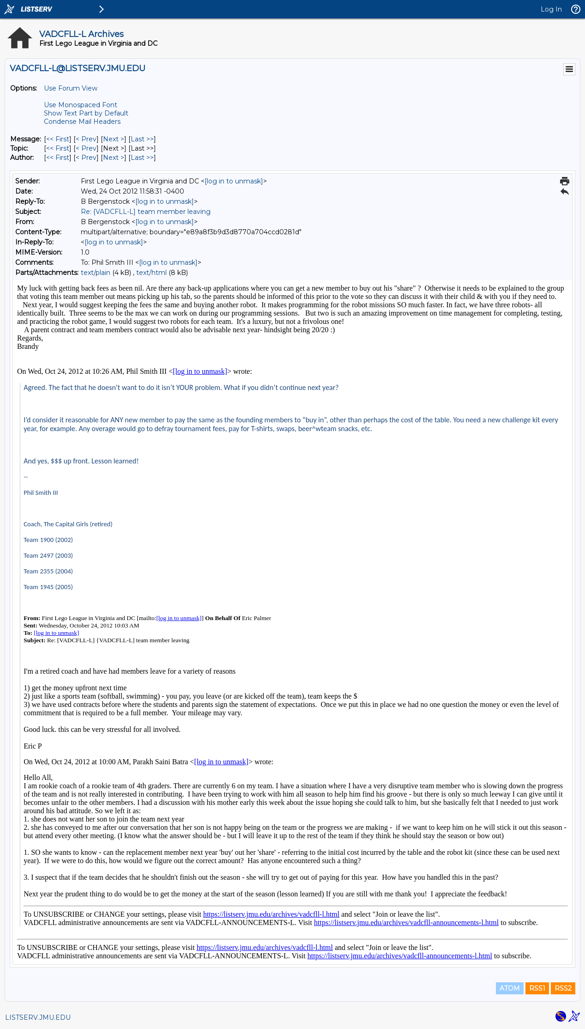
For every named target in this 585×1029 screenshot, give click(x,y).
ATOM (510, 988)
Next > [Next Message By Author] (113, 157)
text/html (151, 272)
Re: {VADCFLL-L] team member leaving (146, 211)
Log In (551, 9)
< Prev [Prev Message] (86, 139)
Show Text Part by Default (86, 113)
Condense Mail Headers (82, 121)
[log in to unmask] (234, 181)
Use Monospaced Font (80, 105)
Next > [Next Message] (113, 139)
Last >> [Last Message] (142, 139)
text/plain (95, 272)
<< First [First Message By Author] (57, 157)
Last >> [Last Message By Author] (142, 157)
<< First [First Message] (57, 139)
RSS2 (563, 988)
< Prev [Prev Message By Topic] (86, 148)
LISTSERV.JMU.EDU (38, 1017)
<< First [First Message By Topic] (57, 148)
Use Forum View (70, 88)
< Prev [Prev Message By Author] (86, 157)
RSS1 (537, 988)
